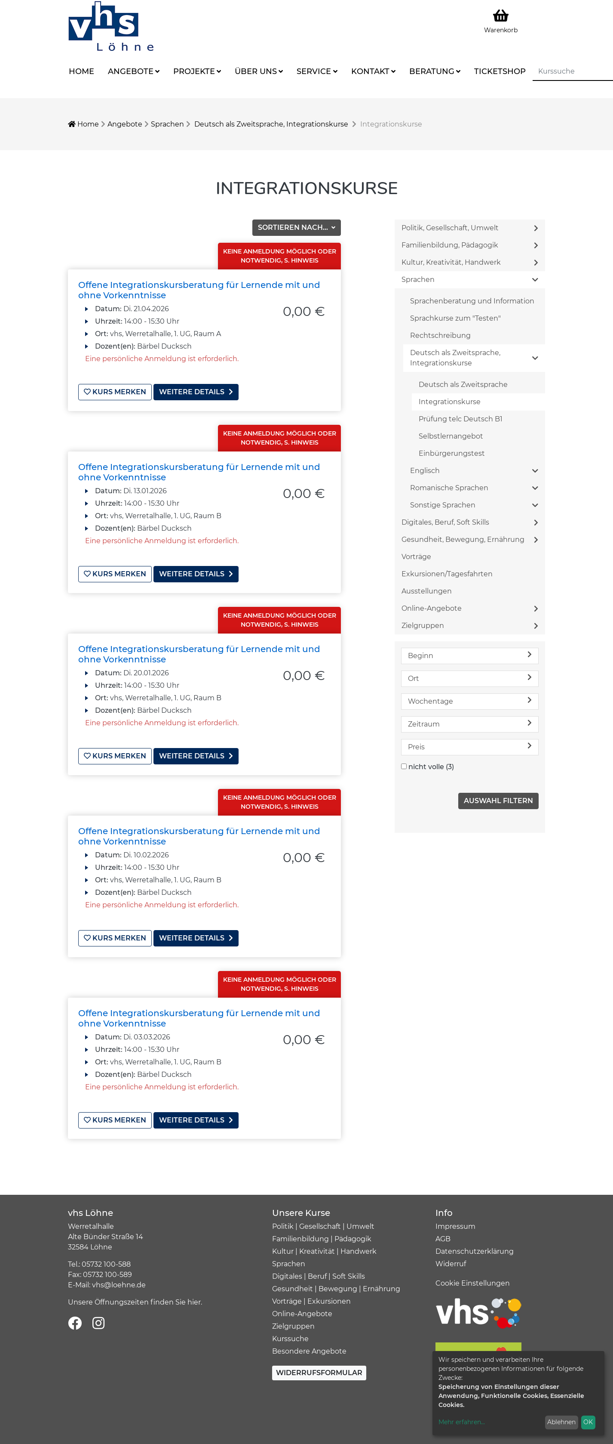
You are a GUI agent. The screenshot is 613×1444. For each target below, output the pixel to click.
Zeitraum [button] (470, 723)
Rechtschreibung (440, 335)
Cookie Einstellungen (472, 1281)
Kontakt (370, 71)
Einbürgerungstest (452, 453)
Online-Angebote (470, 608)
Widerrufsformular (319, 1371)
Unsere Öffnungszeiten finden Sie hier (134, 1300)
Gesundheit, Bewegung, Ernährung (470, 539)
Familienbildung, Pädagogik (470, 245)
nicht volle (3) (431, 767)
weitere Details (196, 392)
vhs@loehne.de (119, 1283)
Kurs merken (115, 392)
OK (588, 1422)
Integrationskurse (450, 402)
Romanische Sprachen (474, 488)
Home (81, 71)
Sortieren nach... (294, 227)
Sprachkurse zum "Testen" (455, 318)
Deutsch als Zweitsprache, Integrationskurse (271, 124)
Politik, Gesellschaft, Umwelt (470, 228)
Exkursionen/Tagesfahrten (447, 574)
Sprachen (167, 124)
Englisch (474, 471)
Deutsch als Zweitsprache (463, 384)
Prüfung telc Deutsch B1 (461, 419)
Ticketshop (500, 71)
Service (314, 71)
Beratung (431, 71)
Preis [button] (470, 746)
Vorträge (416, 557)
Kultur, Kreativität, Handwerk (470, 262)
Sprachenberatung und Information (472, 301)
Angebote (130, 71)
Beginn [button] (470, 655)
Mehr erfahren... (461, 1422)
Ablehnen (561, 1422)
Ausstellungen (427, 591)
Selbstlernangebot (451, 436)
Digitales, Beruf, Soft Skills (470, 522)
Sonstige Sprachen (474, 505)
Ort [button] (470, 678)
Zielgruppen (470, 626)
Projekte (194, 71)
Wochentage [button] (470, 700)
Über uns (256, 71)
